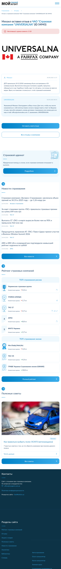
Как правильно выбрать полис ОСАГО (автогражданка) (28, 442)
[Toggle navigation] (57, 3)
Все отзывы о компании (30, 135)
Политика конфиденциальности (13, 490)
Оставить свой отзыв (30, 126)
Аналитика (5, 550)
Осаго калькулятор (38, 556)
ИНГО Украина (14, 328)
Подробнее (29, 171)
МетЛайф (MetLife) (15, 345)
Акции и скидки (7, 538)
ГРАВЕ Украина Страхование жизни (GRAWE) (26, 366)
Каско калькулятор (38, 560)
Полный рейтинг (29, 379)
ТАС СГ (12, 215)
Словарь (4, 558)
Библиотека (6, 554)
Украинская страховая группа (20, 286)
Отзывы (4, 534)
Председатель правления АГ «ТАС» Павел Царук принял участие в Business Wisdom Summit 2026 (30, 232)
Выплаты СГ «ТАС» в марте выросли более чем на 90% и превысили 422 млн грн (27, 221)
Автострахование (38, 552)
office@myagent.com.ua (12, 486)
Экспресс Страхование (16, 203)
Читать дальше (9, 454)
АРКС (11, 248)
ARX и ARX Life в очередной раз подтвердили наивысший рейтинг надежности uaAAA (27, 244)
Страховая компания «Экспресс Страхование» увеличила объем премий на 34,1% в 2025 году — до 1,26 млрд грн (30, 199)
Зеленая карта (37, 564)
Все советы (29, 461)
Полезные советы (8, 542)
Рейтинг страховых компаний (12, 530)
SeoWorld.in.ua (19, 494)
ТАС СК (11, 356)
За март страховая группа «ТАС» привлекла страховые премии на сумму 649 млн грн (29, 210)
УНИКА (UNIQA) (14, 297)
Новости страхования (9, 546)
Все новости (29, 256)
